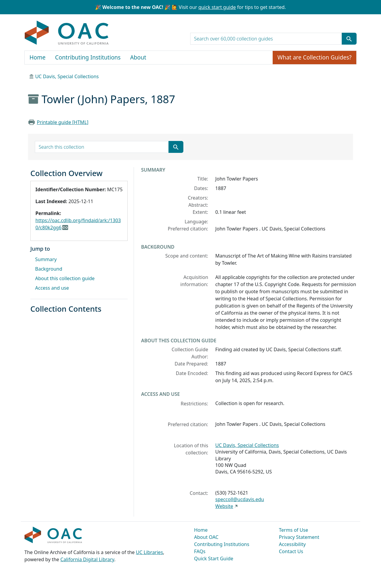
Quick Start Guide (213, 558)
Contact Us (291, 551)
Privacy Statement (299, 537)
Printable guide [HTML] (62, 122)
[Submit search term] (349, 39)
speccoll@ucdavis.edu (239, 499)
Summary (46, 259)
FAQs (199, 551)
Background (48, 269)
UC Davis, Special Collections (67, 76)
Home (37, 57)
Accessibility (292, 544)
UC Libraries (149, 552)
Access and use (52, 288)
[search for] (266, 39)
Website (224, 506)
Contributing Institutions (88, 57)
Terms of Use (293, 530)
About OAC (206, 537)
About (138, 57)
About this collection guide (65, 278)
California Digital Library (87, 559)
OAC (66, 33)
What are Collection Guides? (314, 57)
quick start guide (217, 7)
